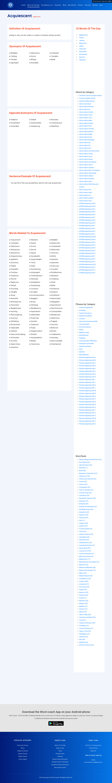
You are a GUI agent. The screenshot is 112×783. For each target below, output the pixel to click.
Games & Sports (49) (86, 534)
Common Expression (86, 307)
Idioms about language (86, 140)
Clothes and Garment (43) (87, 479)
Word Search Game (60, 767)
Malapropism (83, 35)
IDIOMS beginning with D (87, 212)
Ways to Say (60, 748)
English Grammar (22, 751)
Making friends (84, 332)
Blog (64, 5)
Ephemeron (83, 43)
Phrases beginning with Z (87, 424)
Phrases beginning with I (87, 379)
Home (23, 5)
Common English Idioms (87, 98)
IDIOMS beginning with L (87, 234)
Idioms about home (85, 137)
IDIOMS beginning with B (87, 206)
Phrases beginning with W (87, 418)
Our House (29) (84, 587)
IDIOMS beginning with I (87, 225)
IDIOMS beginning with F (87, 217)
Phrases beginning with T (87, 410)
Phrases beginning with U (87, 413)
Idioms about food (85, 126)
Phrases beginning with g (87, 374)
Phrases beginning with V (87, 415)
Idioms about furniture (86, 129)
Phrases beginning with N (87, 393)
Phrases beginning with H (87, 377)
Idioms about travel (85, 192)
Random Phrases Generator (60, 764)
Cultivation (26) (84, 495)
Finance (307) (83, 517)
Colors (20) (83, 481)
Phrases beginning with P (87, 399)
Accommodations (85, 327)
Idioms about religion (86, 176)
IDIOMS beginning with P (87, 245)
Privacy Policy (93, 748)
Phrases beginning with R (87, 404)
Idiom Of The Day (60, 745)
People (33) (83, 589)
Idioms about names (86, 159)
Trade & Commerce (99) (87, 623)
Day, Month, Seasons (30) (87, 498)
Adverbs (60, 756)
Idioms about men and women (89, 151)
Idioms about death (85, 120)
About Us (93, 751)
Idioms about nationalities (87, 162)
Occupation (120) (85, 578)
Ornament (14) (84, 584)
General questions (85, 346)
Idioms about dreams (86, 123)
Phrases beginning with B (87, 360)
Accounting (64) (84, 462)
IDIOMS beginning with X (87, 267)
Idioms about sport (85, 181)
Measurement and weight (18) (89, 562)
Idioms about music (85, 156)
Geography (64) (84, 537)
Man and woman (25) (86, 556)
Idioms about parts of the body (89, 170)
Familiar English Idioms (86, 101)
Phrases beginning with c (87, 363)
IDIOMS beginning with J (87, 228)
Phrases (88, 5)
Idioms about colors (85, 115)
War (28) (82, 639)
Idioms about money (86, 154)
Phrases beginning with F (87, 371)
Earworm (82, 57)
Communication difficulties (88, 341)
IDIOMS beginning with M (87, 237)
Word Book (72, 5)
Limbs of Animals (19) (86, 553)
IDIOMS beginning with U (87, 259)
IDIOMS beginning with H (87, 223)
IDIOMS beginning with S (87, 253)
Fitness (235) (83, 523)
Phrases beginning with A (87, 357)
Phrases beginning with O (87, 396)
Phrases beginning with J (87, 382)
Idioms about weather (86, 198)
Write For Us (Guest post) (93, 745)
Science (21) (83, 609)
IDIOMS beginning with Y (87, 270)
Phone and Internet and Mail (88, 321)
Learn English (23, 759)
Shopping (82, 338)
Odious (81, 38)
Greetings (82, 310)
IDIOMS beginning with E (87, 214)
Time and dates (84, 324)
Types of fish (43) (85, 631)
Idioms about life (84, 145)
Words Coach (55, 777)
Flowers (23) (83, 526)
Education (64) (84, 512)
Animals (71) (83, 468)
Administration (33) (85, 465)
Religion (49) (83, 603)
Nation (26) (83, 573)
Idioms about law (85, 142)
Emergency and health (86, 343)
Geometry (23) (84, 540)
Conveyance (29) (84, 487)
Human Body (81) (85, 548)
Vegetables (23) (84, 634)
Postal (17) (83, 598)
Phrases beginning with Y (87, 421)
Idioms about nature (85, 165)
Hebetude (82, 60)
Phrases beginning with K (87, 385)
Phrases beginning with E (87, 368)
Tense (60, 751)
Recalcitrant (83, 54)
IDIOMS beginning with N (87, 239)
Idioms (80, 5)
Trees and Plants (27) (86, 628)
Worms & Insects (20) (86, 645)
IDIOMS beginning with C (87, 209)
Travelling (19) (84, 625)
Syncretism (83, 51)
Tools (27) (82, 620)
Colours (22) (83, 484)
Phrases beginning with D (87, 366)
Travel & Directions (85, 313)
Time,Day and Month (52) (87, 617)
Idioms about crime (85, 118)
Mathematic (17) (84, 559)
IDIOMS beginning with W (87, 264)
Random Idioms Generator (60, 762)
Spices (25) (83, 612)
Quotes (95, 5)
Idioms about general (86, 131)
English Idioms (22, 756)
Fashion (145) (83, 515)
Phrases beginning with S (87, 407)
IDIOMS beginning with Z (87, 273)
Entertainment (83, 335)
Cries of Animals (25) (86, 490)
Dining (81, 330)
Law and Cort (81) (85, 551)
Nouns (23, 748)
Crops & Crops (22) (85, 493)
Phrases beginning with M (87, 391)
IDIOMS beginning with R (87, 250)
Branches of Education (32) (88, 473)
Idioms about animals (86, 106)
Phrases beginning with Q (87, 402)
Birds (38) (82, 470)
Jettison (82, 40)
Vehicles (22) (83, 637)
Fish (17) (82, 520)
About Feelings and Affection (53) (90, 459)
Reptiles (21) (83, 606)
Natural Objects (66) (86, 576)
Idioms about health (85, 134)
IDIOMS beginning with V (87, 261)
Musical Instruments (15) (87, 570)
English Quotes (22, 753)
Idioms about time (85, 189)
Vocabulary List (47, 5)
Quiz (101, 5)
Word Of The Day (33, 5)
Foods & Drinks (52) (85, 529)
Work (81, 349)
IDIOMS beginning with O (87, 242)
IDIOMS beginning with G (87, 220)
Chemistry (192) (84, 476)
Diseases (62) (83, 504)
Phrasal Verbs (60, 753)
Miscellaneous (84, 354)
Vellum (81, 46)
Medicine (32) (83, 565)
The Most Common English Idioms (90, 95)
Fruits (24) (82, 531)
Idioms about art (84, 109)
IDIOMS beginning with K (87, 231)
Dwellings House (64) (86, 509)
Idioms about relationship (87, 173)
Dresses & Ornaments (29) (88, 506)
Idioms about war (85, 195)
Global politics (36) (85, 542)
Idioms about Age (85, 104)
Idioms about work (85, 201)
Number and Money (85, 316)
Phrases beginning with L (87, 388)
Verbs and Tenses (22, 745)
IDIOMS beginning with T (87, 256)
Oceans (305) (83, 581)
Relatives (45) (83, 601)
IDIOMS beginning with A (87, 203)
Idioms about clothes (86, 112)
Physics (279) (83, 592)
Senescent (82, 49)
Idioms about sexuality (86, 178)
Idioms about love (85, 148)
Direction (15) (83, 501)
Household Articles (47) (87, 545)
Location (82, 318)
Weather (82, 352)
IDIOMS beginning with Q (87, 248)
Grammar (57, 5)
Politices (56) (83, 595)
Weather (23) (83, 642)
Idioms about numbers (86, 167)
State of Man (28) (85, 614)
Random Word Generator (60, 759)
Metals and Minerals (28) (87, 567)
